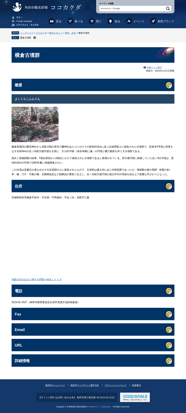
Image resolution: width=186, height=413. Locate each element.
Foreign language (24, 21)
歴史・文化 (70, 33)
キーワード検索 (106, 3)
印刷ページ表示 (154, 67)
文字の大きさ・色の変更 (27, 25)
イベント (139, 21)
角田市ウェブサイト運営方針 (84, 385)
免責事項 (136, 385)
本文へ (19, 17)
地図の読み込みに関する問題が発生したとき (37, 279)
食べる (79, 21)
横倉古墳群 (25, 37)
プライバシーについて (116, 385)
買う (99, 21)
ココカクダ (41, 33)
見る (59, 21)
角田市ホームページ (55, 385)
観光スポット (55, 33)
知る (117, 21)
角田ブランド (166, 21)
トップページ (26, 33)
